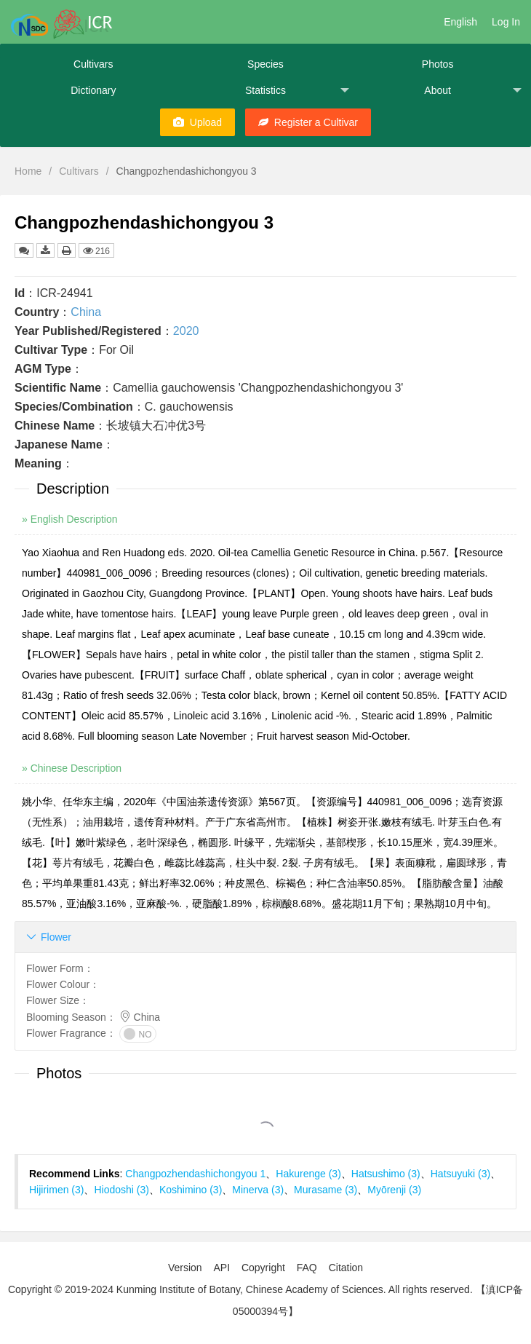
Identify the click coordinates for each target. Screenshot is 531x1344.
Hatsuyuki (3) (460, 1173)
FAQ (307, 1267)
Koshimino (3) (190, 1189)
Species (265, 64)
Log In (506, 22)
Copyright (263, 1267)
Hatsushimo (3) (385, 1173)
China (86, 312)
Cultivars (93, 64)
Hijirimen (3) (56, 1189)
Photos (438, 64)
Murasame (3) (325, 1189)
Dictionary (93, 90)
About (473, 90)
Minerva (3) (258, 1189)
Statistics (297, 90)
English (460, 22)
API (221, 1267)
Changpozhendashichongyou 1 (195, 1173)
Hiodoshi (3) (121, 1189)
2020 (186, 331)
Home (28, 171)
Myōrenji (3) (394, 1189)
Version (185, 1267)
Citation (346, 1267)
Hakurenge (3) (308, 1173)
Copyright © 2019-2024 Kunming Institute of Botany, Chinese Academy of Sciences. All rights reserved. (240, 1289)
